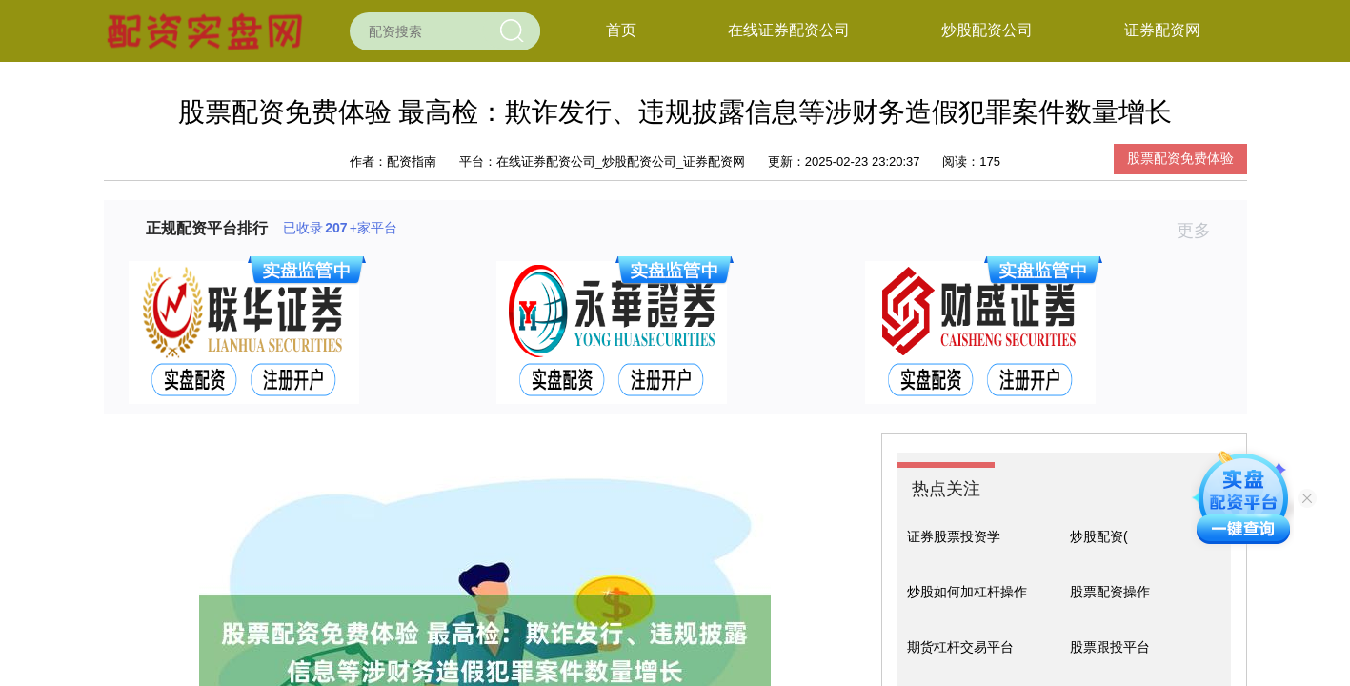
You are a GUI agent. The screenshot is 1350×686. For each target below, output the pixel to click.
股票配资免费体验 (1180, 158)
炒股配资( (1099, 536)
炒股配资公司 (987, 30)
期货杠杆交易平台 (960, 647)
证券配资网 (1162, 30)
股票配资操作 (1110, 591)
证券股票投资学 (953, 536)
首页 (621, 30)
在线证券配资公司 (789, 30)
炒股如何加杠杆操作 (967, 591)
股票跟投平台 (1110, 647)
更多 (1202, 230)
